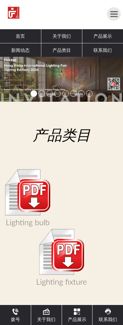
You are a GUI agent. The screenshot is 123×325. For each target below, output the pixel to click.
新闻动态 (20, 50)
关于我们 (61, 36)
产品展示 (102, 36)
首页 (20, 36)
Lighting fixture (61, 281)
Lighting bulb (28, 222)
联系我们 (102, 50)
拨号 (15, 315)
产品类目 (61, 50)
